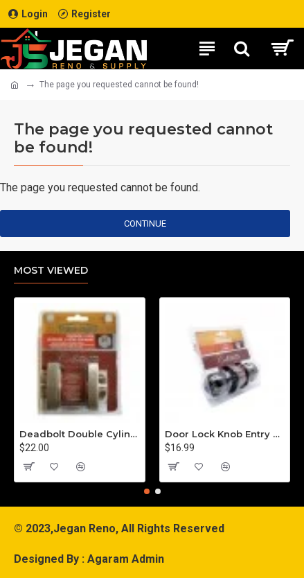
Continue (145, 223)
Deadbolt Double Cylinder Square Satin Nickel (79, 433)
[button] (147, 491)
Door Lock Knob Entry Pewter (225, 433)
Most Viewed (51, 271)
